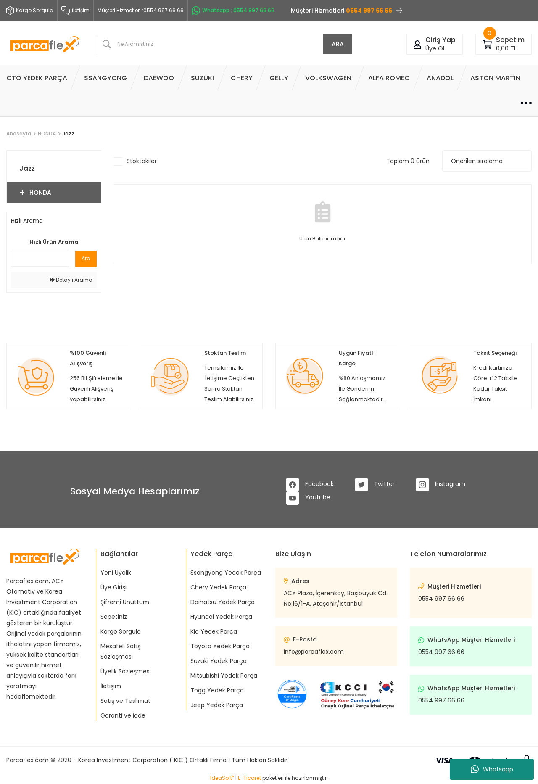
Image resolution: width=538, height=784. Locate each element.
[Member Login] (417, 44)
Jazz (68, 133)
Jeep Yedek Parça (216, 705)
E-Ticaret (249, 777)
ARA (338, 44)
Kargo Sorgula (120, 631)
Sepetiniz (113, 616)
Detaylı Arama (71, 279)
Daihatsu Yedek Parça (222, 602)
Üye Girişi (113, 587)
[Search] (224, 44)
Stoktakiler (142, 161)
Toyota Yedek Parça (220, 646)
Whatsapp (492, 769)
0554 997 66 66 (441, 598)
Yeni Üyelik (115, 572)
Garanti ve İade (122, 715)
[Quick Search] (40, 259)
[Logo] (44, 44)
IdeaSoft (222, 777)
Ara (86, 258)
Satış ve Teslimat (125, 701)
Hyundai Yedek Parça (221, 616)
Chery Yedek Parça (218, 587)
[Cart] (487, 44)
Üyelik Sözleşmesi (125, 671)
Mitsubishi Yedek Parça (223, 675)
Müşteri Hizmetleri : (141, 10)
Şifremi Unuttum (124, 602)
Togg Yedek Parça (217, 690)
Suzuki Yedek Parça (218, 661)
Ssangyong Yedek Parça (225, 572)
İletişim (75, 10)
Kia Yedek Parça (213, 631)
